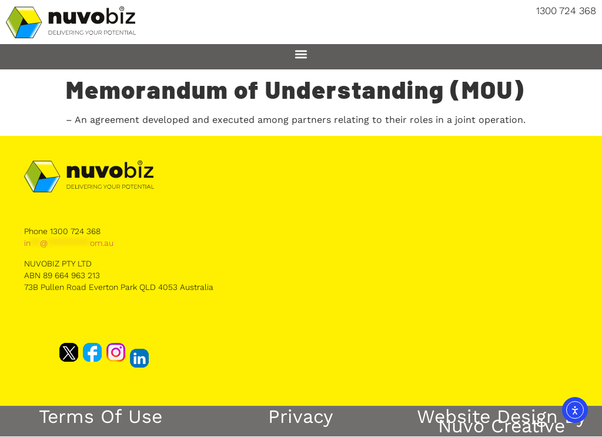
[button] (301, 54)
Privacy (300, 416)
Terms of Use (100, 416)
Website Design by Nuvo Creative (502, 421)
